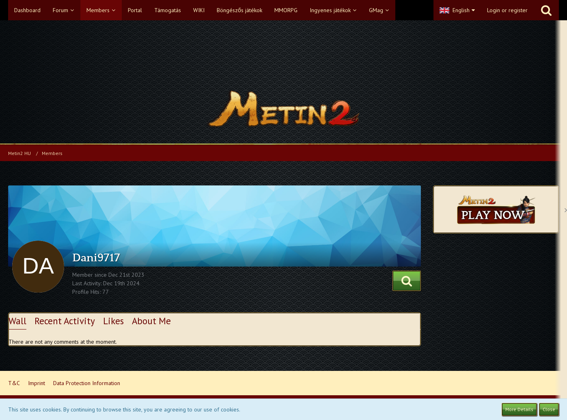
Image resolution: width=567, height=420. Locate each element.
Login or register (507, 10)
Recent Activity (64, 321)
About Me (151, 321)
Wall (17, 321)
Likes (113, 321)
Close (549, 409)
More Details (519, 409)
